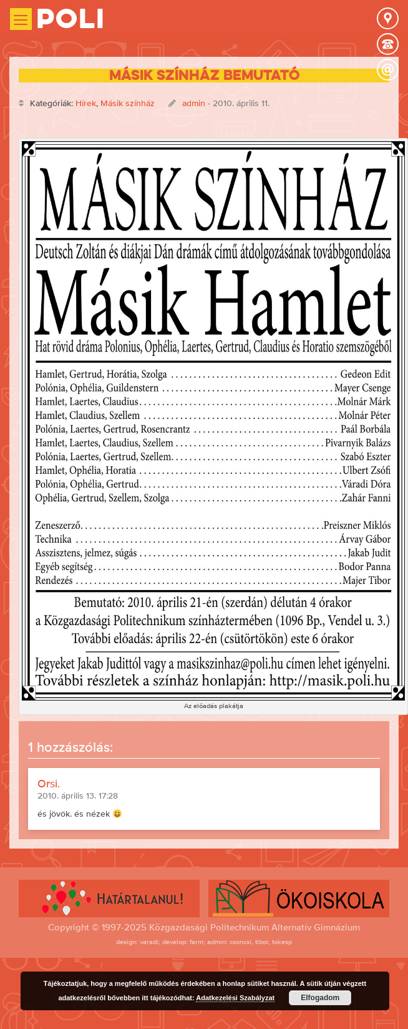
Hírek (85, 103)
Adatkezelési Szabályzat (235, 998)
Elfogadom (320, 997)
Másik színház (127, 103)
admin (193, 103)
